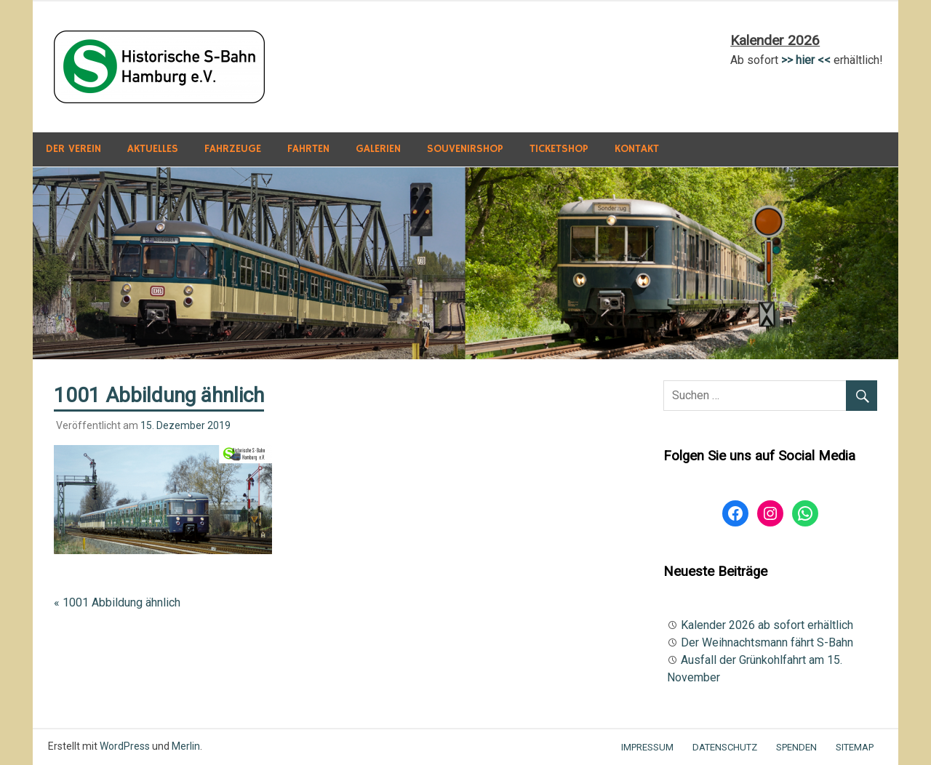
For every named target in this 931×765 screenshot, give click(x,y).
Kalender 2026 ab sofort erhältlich (767, 625)
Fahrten (308, 149)
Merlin (186, 746)
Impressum (647, 747)
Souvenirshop (465, 149)
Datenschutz (724, 747)
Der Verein (73, 149)
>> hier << (806, 60)
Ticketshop (559, 149)
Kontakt (637, 149)
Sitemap (855, 747)
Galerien (378, 149)
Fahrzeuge (232, 149)
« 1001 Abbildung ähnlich (117, 602)
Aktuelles (152, 149)
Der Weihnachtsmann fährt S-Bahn (767, 642)
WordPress (125, 746)
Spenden (796, 747)
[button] (159, 67)
